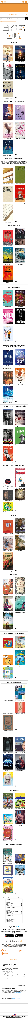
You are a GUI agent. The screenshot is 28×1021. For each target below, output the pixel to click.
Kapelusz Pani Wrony (9, 921)
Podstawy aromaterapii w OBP (9, 964)
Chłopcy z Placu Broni (9, 903)
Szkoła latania (8, 902)
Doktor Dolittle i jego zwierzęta (10, 919)
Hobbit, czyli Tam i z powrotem (10, 901)
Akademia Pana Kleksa (9, 913)
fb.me (14, 983)
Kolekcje (15, 21)
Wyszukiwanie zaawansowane (7, 21)
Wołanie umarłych (8, 912)
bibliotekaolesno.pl (16, 979)
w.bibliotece (6, 945)
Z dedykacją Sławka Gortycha (8, 988)
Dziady (7, 904)
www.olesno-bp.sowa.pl (16, 998)
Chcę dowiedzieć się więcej (7, 1018)
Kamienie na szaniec (9, 905)
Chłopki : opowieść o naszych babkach (12, 911)
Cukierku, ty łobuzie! (9, 920)
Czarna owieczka (8, 918)
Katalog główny (12, 14)
